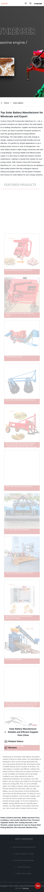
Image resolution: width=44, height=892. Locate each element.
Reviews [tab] (11, 747)
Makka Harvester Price (30, 818)
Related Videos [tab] (14, 741)
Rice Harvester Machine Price (25, 827)
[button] (26, 3)
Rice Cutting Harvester (24, 822)
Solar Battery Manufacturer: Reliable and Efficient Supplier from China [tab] (21, 732)
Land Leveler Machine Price (20, 820)
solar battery (18, 103)
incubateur (4, 820)
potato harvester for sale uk (19, 825)
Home (6, 103)
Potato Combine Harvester (10, 818)
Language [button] (38, 3)
